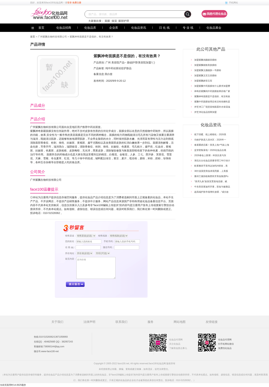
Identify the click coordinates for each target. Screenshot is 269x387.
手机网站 (233, 2)
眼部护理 (123, 20)
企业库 (113, 27)
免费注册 (76, 2)
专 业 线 (188, 27)
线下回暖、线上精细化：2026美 (210, 134)
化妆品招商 (63, 27)
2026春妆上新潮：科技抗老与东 (210, 155)
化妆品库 (90, 27)
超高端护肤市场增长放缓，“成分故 (211, 192)
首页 (32, 36)
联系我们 (121, 321)
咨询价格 (95, 268)
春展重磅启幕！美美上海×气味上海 (211, 145)
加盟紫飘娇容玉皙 (203, 80)
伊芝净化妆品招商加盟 (205, 112)
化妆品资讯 (138, 27)
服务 (151, 321)
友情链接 (212, 321)
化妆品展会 (213, 27)
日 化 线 (164, 27)
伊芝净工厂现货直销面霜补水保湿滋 (212, 107)
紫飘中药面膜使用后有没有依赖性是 (212, 101)
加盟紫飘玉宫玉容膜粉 (205, 75)
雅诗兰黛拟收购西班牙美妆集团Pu (211, 176)
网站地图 (180, 321)
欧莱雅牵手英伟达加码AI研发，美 (211, 165)
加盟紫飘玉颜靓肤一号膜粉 (207, 70)
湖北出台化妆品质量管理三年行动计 (212, 160)
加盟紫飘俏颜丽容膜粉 (205, 60)
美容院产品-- (118, 62)
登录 (69, 2)
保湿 (114, 20)
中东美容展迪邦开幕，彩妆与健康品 (212, 186)
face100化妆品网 (54, 2)
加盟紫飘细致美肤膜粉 (205, 65)
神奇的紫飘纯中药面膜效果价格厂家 (212, 91)
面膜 (107, 20)
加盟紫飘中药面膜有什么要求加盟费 (212, 86)
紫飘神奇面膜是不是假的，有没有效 (212, 96)
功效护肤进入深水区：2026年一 (210, 139)
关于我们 (57, 321)
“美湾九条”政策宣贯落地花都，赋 (210, 181)
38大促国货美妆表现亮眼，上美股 (211, 171)
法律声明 (89, 321)
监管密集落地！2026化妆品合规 (210, 150)
